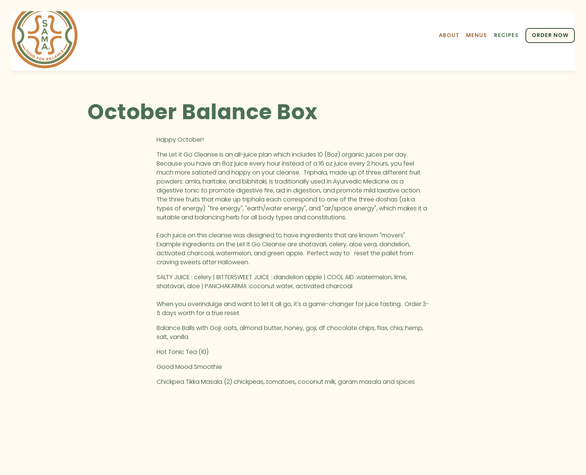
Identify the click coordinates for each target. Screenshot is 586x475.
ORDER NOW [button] (550, 35)
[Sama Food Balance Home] (44, 35)
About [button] (449, 35)
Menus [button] (476, 35)
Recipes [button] (506, 35)
